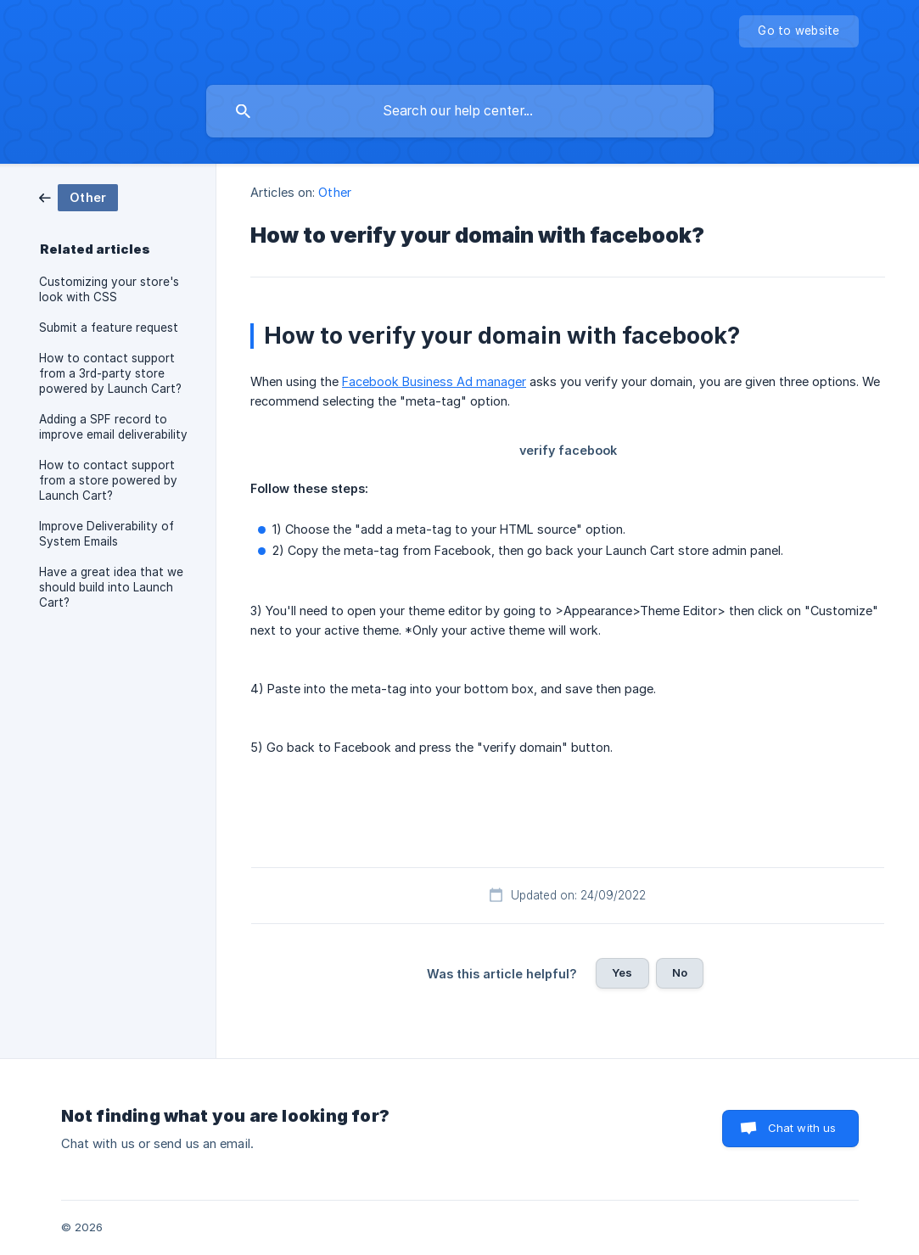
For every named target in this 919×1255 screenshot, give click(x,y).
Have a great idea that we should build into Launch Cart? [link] (111, 587)
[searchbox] (460, 111)
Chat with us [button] (802, 1128)
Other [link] (334, 192)
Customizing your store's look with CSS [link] (109, 289)
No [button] (679, 972)
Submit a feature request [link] (108, 327)
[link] (78, 196)
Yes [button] (622, 972)
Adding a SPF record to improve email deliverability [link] (113, 426)
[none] (798, 31)
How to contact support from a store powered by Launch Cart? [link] (108, 480)
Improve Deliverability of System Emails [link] (106, 533)
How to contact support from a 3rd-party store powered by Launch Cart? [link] (110, 373)
